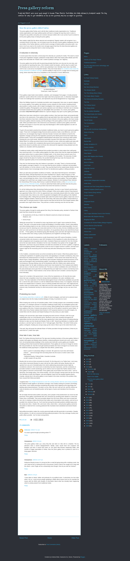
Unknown (27, 430)
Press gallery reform (36, 8)
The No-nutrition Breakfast (91, 111)
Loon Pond (87, 165)
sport (87, 334)
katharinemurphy (89, 294)
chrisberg (94, 258)
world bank (94, 347)
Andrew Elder (105, 281)
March (90, 389)
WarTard (86, 84)
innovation (87, 291)
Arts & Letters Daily (89, 228)
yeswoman (87, 349)
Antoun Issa (87, 231)
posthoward (88, 311)
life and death (92, 299)
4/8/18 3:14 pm (37, 441)
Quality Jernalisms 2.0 (90, 144)
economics (87, 268)
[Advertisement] (49, 526)
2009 (87, 418)
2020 (87, 361)
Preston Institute (89, 147)
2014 (87, 405)
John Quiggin (88, 174)
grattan (86, 276)
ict (96, 286)
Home (50, 538)
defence (86, 266)
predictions (88, 313)
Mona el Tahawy (89, 162)
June (89, 384)
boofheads (93, 256)
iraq (96, 291)
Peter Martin (87, 153)
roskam (94, 328)
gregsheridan (88, 278)
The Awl (86, 126)
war (85, 346)
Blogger (82, 557)
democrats (94, 266)
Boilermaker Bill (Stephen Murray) (94, 216)
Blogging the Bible (89, 219)
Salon (85, 135)
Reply (26, 435)
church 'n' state (89, 260)
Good (85, 198)
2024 (87, 359)
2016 (87, 400)
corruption (87, 263)
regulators (87, 321)
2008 (87, 420)
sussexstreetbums (89, 338)
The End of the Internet (91, 117)
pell (91, 307)
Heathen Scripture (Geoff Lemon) (93, 189)
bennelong (87, 253)
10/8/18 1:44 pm (32, 475)
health (95, 282)
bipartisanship (87, 255)
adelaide (86, 250)
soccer (85, 332)
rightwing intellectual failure (89, 326)
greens (95, 276)
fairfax (86, 271)
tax (96, 338)
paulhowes (87, 307)
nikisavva (86, 306)
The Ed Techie (88, 120)
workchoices (87, 347)
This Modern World (89, 90)
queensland (87, 320)
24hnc (86, 248)
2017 (87, 397)
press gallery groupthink (90, 316)
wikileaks (94, 345)
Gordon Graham (89, 195)
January (90, 394)
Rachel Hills (87, 141)
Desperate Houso (89, 201)
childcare (86, 258)
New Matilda (87, 159)
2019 (87, 364)
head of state (88, 282)
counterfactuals (88, 264)
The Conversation (89, 123)
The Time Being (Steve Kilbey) (93, 93)
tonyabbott (89, 340)
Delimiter (86, 204)
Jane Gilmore (88, 177)
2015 (87, 402)
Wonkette (87, 81)
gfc (96, 275)
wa (96, 344)
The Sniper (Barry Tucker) (91, 96)
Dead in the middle (92, 376)
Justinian (86, 171)
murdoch (94, 304)
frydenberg (87, 275)
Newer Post (24, 538)
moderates (87, 304)
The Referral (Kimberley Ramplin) (94, 99)
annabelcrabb (88, 251)
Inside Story (87, 183)
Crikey (86, 210)
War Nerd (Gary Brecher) (91, 87)
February (90, 391)
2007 (87, 423)
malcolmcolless (88, 302)
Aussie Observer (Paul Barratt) (93, 225)
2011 (87, 413)
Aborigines (94, 248)
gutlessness (89, 280)
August (90, 371)
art (96, 251)
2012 (87, 410)
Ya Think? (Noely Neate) (91, 78)
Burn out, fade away (93, 374)
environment (92, 269)
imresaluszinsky (88, 287)
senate (95, 330)
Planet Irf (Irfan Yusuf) (90, 150)
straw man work (90, 335)
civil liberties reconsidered (90, 260)
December (91, 369)
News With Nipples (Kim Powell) (93, 156)
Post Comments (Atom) (53, 544)
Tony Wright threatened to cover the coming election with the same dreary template (53, 382)
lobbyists (86, 301)
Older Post (75, 538)
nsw (95, 306)
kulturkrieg (87, 298)
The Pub (86, 102)
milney (95, 302)
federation (94, 271)
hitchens (92, 285)
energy (86, 269)
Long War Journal (89, 168)
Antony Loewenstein (90, 234)
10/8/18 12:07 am (38, 460)
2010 (87, 415)
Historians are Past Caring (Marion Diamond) (97, 186)
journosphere (88, 292)
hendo (86, 284)
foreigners (87, 273)
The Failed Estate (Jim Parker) (93, 114)
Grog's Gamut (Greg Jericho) (92, 192)
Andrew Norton (88, 237)
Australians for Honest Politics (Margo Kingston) (98, 222)
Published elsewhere (90, 62)
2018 (87, 367)
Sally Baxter (87, 138)
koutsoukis (87, 296)
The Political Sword (89, 105)
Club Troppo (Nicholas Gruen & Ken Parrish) (97, 213)
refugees (94, 320)
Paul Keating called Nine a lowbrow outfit (31, 297)
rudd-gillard (87, 330)
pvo (96, 318)
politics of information (90, 308)
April (89, 386)
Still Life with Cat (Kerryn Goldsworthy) (95, 129)
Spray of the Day (89, 132)
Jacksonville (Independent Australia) (94, 180)
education (94, 268)
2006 (87, 426)
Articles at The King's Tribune (92, 59)
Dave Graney (88, 207)
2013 (87, 408)
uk (96, 341)
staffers (91, 334)
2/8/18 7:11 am (35, 430)
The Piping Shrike (89, 108)
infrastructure (88, 289)
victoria (92, 344)
